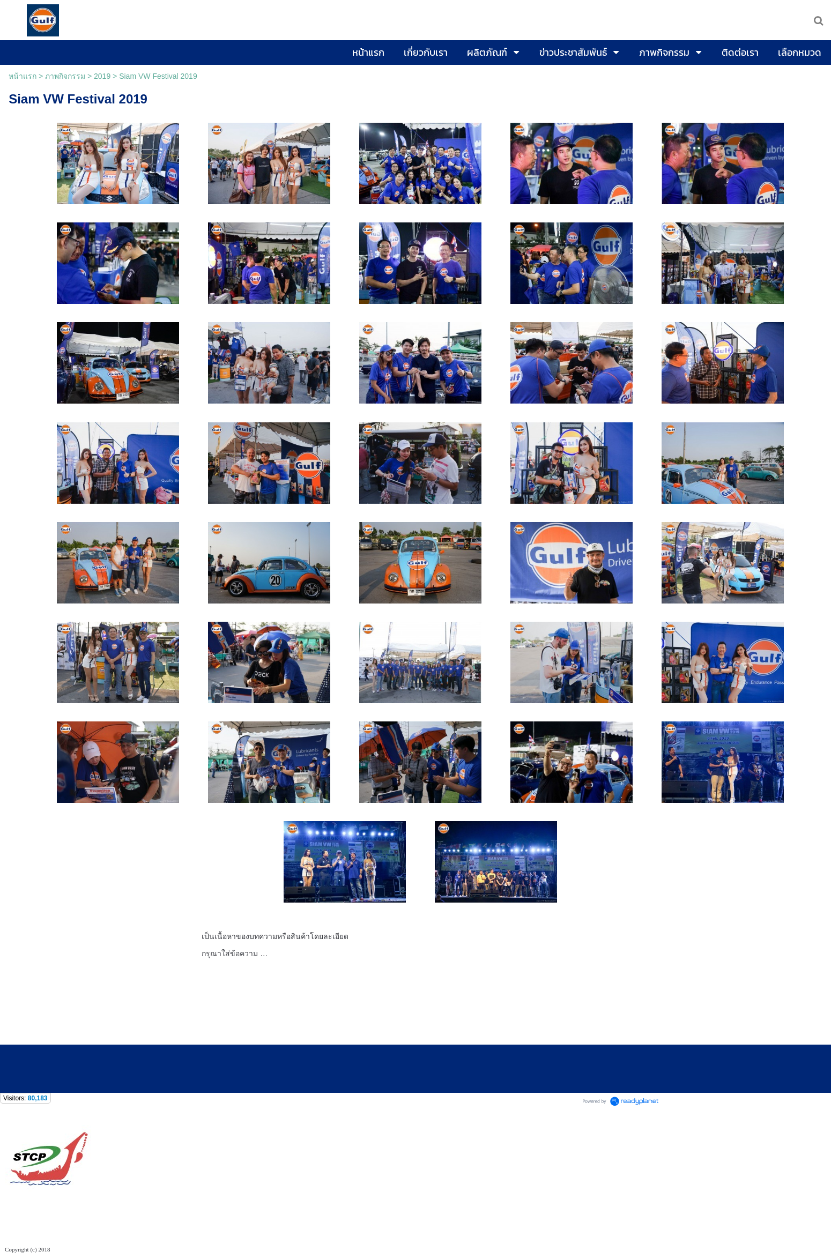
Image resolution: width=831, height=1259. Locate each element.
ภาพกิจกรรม (65, 76)
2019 (102, 76)
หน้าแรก (22, 76)
